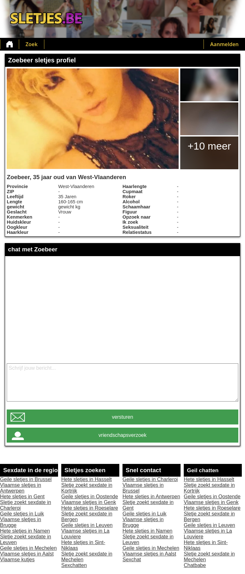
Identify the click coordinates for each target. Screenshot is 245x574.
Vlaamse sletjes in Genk (88, 502)
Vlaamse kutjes (17, 559)
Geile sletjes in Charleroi (150, 479)
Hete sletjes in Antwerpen (151, 496)
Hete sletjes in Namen (25, 531)
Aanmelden (224, 44)
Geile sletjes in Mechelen (28, 548)
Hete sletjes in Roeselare (89, 508)
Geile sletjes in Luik (22, 513)
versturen (122, 417)
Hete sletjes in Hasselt (86, 479)
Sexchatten (74, 565)
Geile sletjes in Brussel (26, 479)
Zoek (32, 44)
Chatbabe (195, 565)
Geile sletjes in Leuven (87, 525)
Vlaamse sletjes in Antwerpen (20, 488)
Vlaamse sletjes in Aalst (27, 553)
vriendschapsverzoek (122, 435)
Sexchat (131, 559)
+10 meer (209, 146)
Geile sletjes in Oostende (89, 496)
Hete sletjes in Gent (22, 496)
